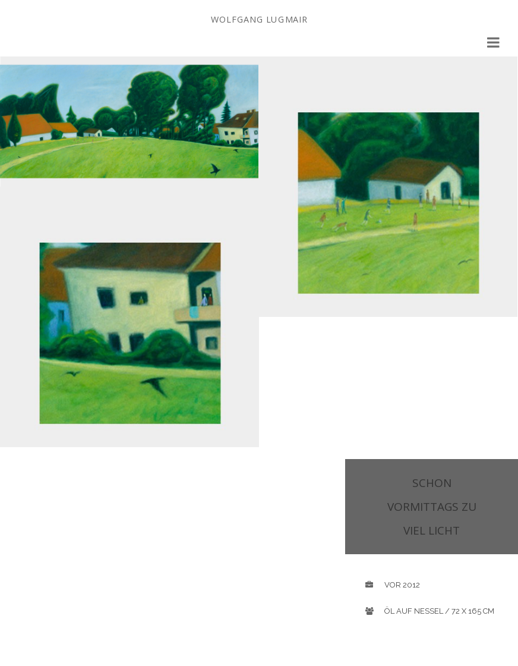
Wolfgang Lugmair (259, 19)
